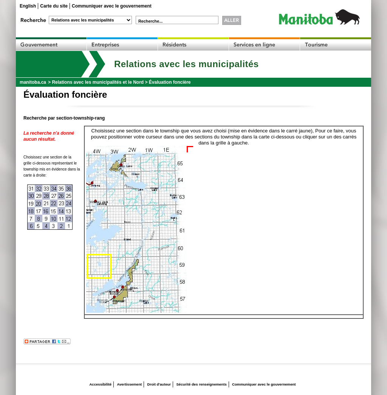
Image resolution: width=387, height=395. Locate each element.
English (28, 6)
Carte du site (54, 6)
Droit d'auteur (159, 384)
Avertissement (129, 384)
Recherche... (150, 21)
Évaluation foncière (170, 82)
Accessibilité (100, 384)
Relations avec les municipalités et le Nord (98, 82)
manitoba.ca (33, 82)
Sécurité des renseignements (201, 384)
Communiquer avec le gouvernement (112, 6)
